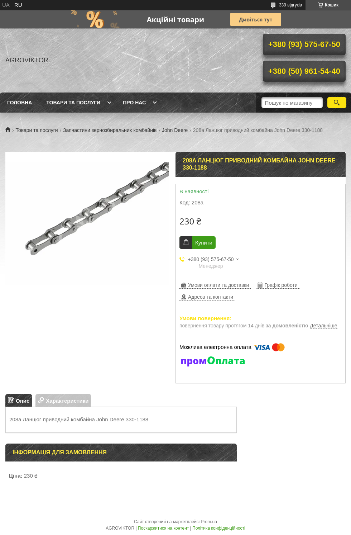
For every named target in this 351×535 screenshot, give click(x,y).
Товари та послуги (73, 102)
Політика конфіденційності (218, 528)
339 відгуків (290, 5)
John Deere (175, 130)
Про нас (134, 102)
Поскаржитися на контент (163, 528)
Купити (203, 243)
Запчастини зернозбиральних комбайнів (110, 130)
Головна (19, 102)
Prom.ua (209, 521)
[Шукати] (336, 102)
